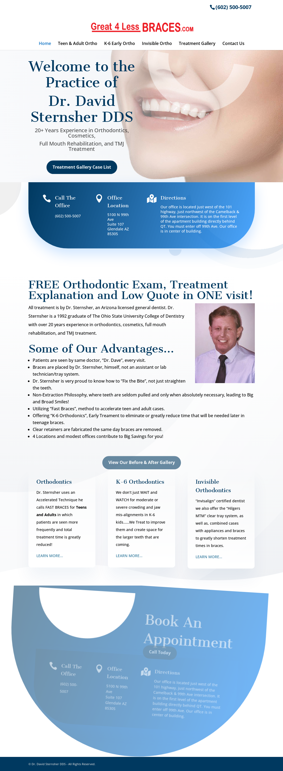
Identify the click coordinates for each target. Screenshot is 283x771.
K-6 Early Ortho (119, 44)
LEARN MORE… (49, 555)
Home (45, 44)
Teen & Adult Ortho (77, 44)
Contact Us (233, 44)
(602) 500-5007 (233, 7)
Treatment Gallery (197, 44)
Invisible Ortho (157, 44)
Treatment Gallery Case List (82, 170)
